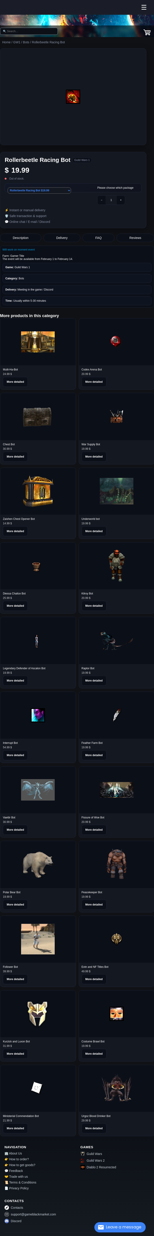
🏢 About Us (13, 1153)
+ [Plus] (120, 200)
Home (6, 42)
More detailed (15, 381)
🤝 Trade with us (16, 1176)
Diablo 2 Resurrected (98, 1167)
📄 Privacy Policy (16, 1188)
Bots (26, 42)
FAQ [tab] (98, 238)
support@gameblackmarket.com (30, 1214)
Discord (12, 1221)
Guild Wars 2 (92, 1160)
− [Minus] (101, 200)
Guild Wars (91, 1154)
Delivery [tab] (62, 238)
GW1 (16, 42)
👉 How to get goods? (19, 1165)
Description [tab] (20, 238)
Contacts (13, 1207)
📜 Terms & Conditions (20, 1182)
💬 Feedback (13, 1171)
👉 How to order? (16, 1159)
